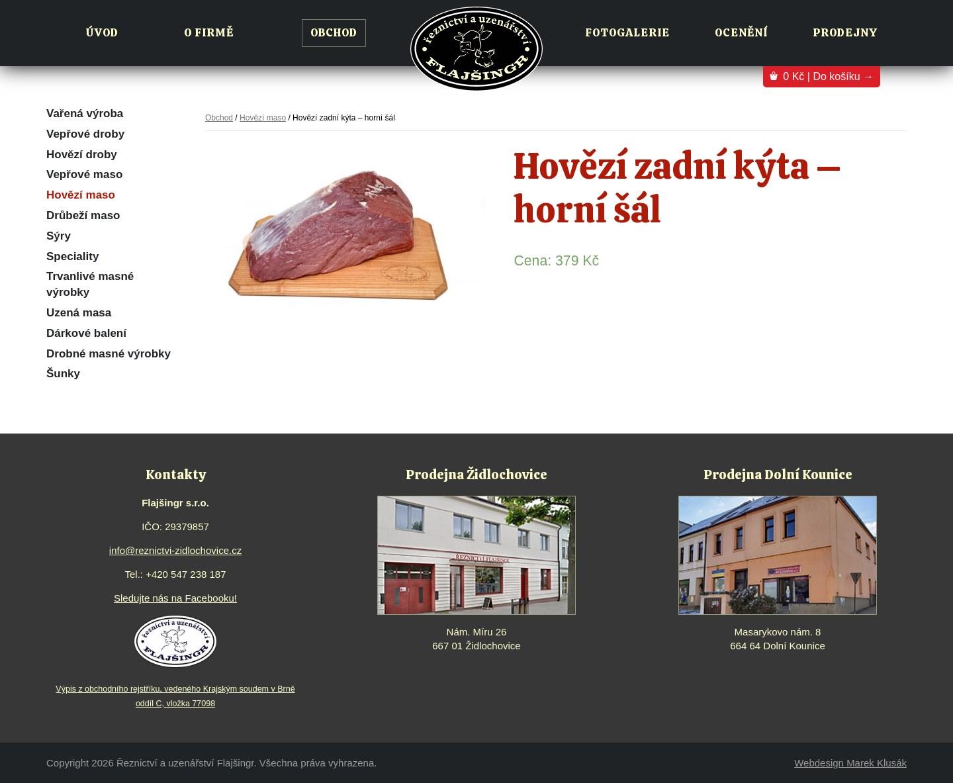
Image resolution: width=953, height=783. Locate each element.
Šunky (63, 373)
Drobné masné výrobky (108, 353)
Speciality (72, 256)
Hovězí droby (81, 154)
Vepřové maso (84, 174)
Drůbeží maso (83, 215)
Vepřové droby (85, 134)
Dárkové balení (86, 333)
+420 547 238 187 (186, 574)
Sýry (58, 236)
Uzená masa (78, 312)
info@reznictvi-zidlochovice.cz (175, 550)
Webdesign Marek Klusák (850, 762)
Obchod (219, 117)
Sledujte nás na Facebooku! (175, 598)
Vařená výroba (84, 113)
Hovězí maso (80, 195)
